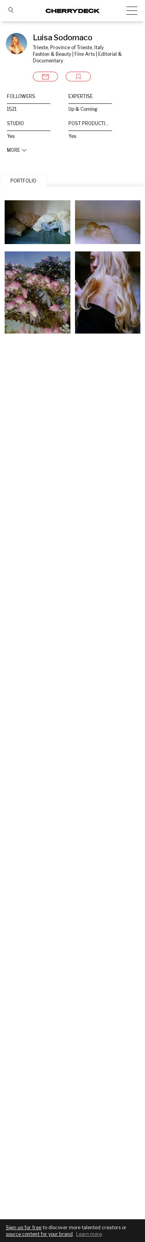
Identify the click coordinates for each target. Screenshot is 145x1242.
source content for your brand (39, 1234)
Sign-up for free (23, 1227)
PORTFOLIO (23, 181)
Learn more (89, 1234)
